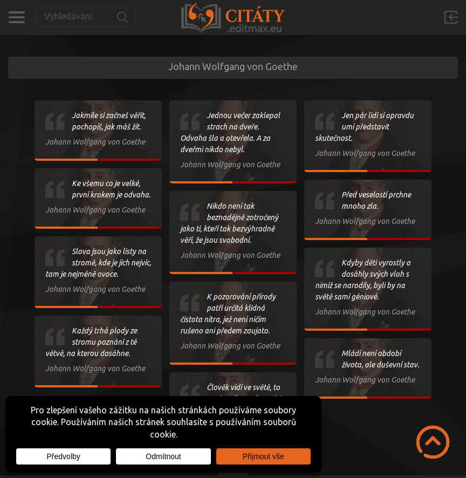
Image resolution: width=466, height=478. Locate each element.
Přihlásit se (451, 17)
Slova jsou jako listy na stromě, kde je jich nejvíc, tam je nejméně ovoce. (98, 262)
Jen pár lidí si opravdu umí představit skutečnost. (364, 126)
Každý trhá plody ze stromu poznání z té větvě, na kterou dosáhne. (91, 342)
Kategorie (16, 17)
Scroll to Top (433, 442)
